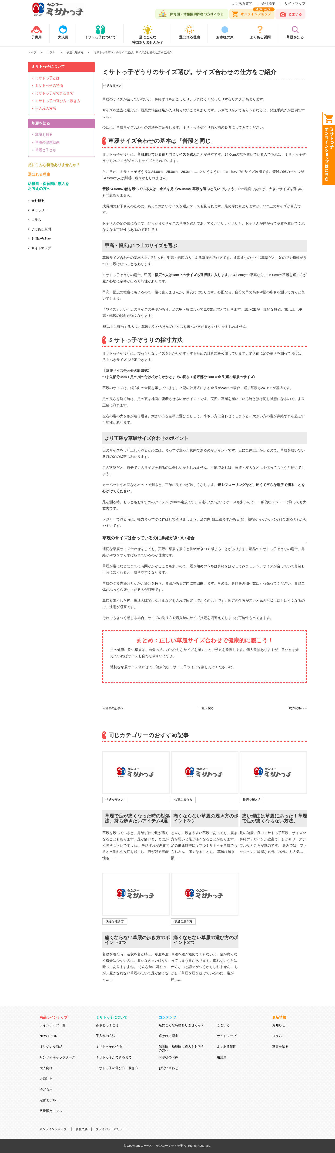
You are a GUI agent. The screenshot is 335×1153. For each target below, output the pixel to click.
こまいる (223, 1025)
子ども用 (46, 1089)
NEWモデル (48, 1036)
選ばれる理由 (39, 174)
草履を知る (44, 135)
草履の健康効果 (47, 142)
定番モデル (48, 1100)
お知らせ (278, 1025)
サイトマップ (295, 3)
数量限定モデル (51, 1111)
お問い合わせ (41, 238)
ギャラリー (39, 210)
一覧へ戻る (206, 708)
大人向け (46, 1068)
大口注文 (46, 1079)
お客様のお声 (168, 1057)
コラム (51, 52)
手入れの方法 (45, 108)
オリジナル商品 (51, 1046)
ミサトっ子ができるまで (54, 93)
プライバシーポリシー (111, 1129)
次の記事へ (296, 708)
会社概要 (268, 3)
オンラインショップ (53, 1129)
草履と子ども (45, 150)
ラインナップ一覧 (53, 1025)
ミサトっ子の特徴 (49, 85)
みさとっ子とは (107, 1025)
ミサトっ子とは (47, 78)
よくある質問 (241, 3)
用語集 (222, 1057)
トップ (32, 52)
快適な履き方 (75, 52)
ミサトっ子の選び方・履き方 (57, 101)
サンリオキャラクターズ (57, 1057)
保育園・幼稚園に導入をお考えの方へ (181, 1048)
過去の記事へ (114, 708)
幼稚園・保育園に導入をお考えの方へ (48, 186)
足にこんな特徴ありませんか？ (147, 37)
